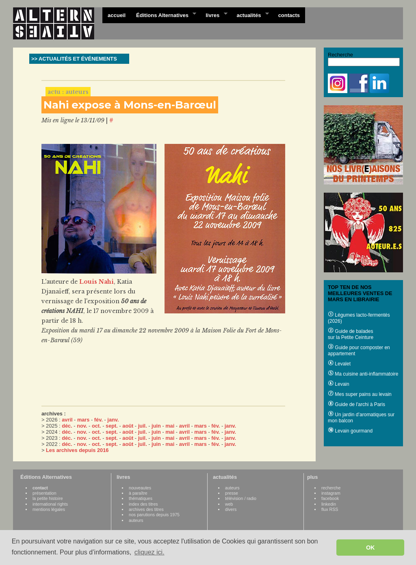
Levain (338, 384)
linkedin (328, 504)
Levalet (339, 364)
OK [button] (370, 547)
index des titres (143, 504)
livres (213, 14)
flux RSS (329, 509)
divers (230, 509)
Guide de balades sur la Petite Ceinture (350, 334)
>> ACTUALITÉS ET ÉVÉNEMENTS (74, 59)
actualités (250, 14)
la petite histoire (47, 498)
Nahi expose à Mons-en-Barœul (129, 104)
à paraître (138, 493)
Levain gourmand (350, 431)
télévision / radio (240, 498)
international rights (50, 504)
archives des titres (146, 509)
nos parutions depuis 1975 (154, 514)
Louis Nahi (96, 281)
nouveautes (140, 487)
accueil (117, 15)
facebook (330, 498)
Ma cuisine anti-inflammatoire (363, 374)
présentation (44, 493)
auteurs (136, 520)
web (229, 504)
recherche (330, 487)
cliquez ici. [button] (149, 552)
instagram (330, 493)
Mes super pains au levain (360, 394)
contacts (289, 15)
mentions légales (48, 509)
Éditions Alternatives (163, 14)
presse (231, 493)
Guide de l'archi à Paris (356, 404)
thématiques (140, 498)
